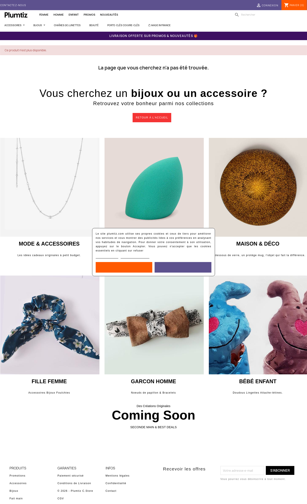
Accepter (183, 267)
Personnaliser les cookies (135, 256)
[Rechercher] (260, 15)
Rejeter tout (124, 267)
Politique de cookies (107, 256)
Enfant (74, 14)
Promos (89, 14)
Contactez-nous (13, 5)
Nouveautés (109, 14)
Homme (58, 14)
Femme (44, 14)
